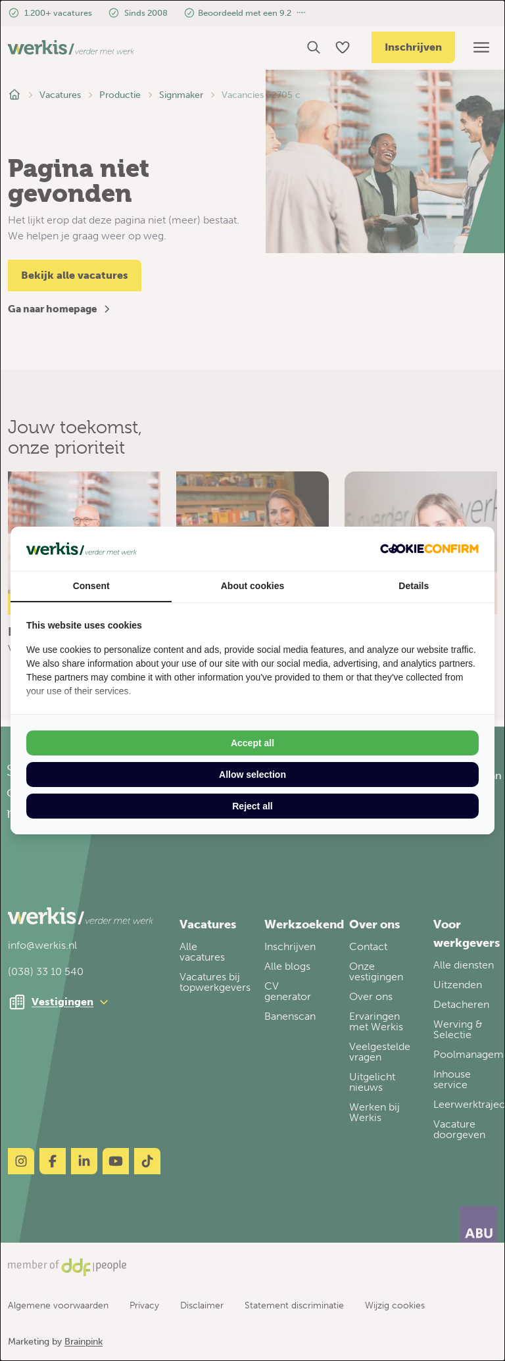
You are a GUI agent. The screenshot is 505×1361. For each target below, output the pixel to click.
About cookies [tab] (252, 586)
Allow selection (252, 774)
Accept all (252, 743)
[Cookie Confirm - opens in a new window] (429, 549)
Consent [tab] (91, 586)
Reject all (252, 806)
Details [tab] (413, 586)
